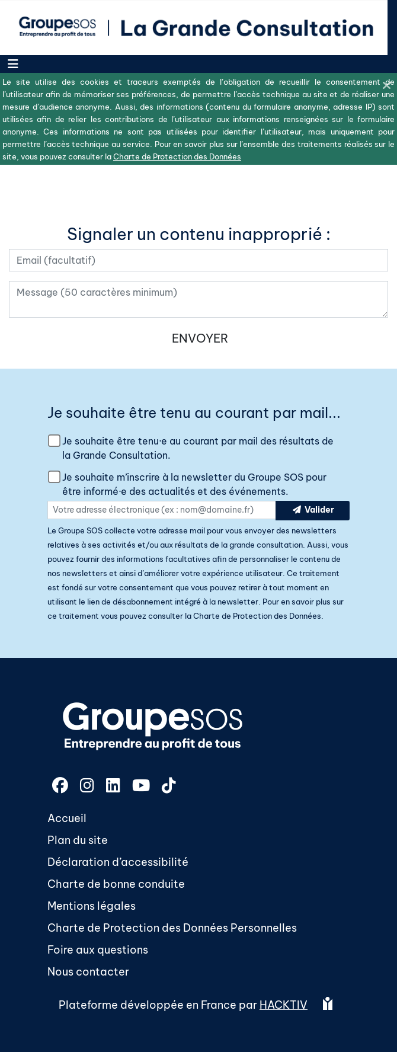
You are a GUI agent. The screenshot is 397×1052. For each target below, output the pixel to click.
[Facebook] (61, 787)
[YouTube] (142, 787)
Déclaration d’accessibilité (117, 862)
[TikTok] (169, 787)
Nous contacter (88, 972)
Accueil (67, 818)
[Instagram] (88, 787)
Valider (312, 510)
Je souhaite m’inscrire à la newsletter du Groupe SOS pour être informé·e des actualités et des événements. (194, 484)
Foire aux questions (97, 950)
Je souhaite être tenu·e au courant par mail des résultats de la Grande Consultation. (198, 447)
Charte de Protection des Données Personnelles (172, 928)
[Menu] (13, 64)
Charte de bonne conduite (116, 884)
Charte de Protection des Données (257, 616)
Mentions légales (91, 906)
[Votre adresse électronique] (198, 260)
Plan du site (77, 840)
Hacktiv (284, 1005)
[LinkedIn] (114, 787)
